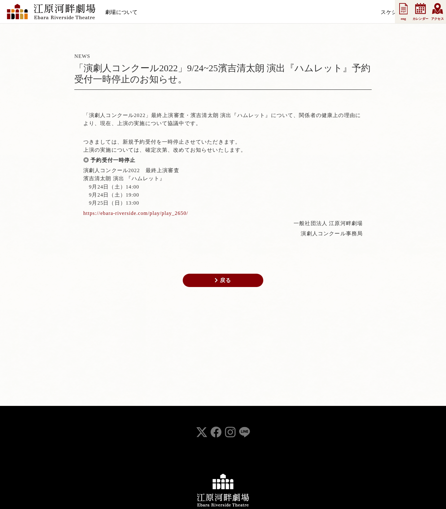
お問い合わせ (308, 12)
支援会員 (220, 12)
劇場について (121, 12)
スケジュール (160, 12)
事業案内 (275, 12)
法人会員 (248, 12)
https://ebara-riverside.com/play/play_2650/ (135, 213)
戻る (223, 280)
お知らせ (192, 12)
